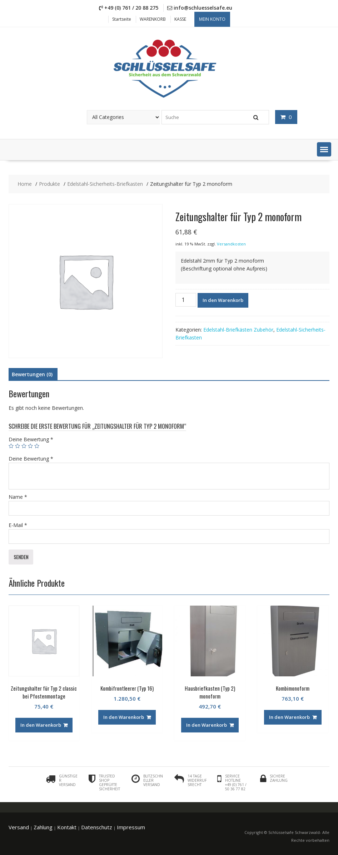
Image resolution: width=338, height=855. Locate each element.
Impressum (131, 827)
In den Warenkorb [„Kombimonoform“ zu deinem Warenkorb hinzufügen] (289, 717)
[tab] (32, 374)
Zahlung (43, 827)
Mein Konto (212, 19)
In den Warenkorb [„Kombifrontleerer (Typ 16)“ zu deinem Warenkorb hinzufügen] (123, 717)
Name (18, 496)
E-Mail (18, 525)
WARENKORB (153, 19)
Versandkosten (231, 244)
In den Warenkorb (223, 300)
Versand (19, 827)
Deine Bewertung (31, 439)
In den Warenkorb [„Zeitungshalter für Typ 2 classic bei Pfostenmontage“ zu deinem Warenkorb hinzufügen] (40, 725)
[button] (324, 149)
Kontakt (66, 827)
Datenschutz (96, 827)
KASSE (180, 19)
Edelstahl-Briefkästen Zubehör (238, 329)
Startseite (121, 19)
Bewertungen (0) (32, 374)
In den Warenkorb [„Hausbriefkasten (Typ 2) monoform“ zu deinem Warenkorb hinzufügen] (206, 725)
